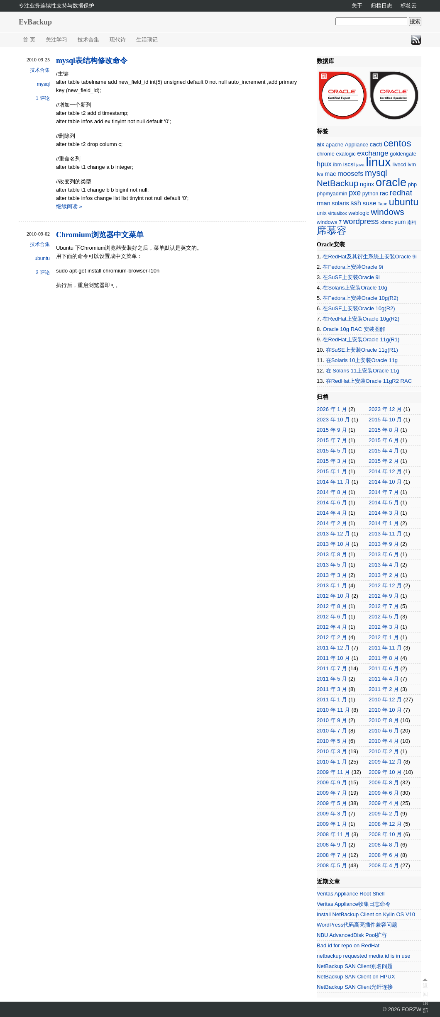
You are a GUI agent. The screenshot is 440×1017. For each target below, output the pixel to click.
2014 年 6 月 (332, 502)
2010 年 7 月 (332, 730)
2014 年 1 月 (384, 523)
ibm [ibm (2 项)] (337, 164)
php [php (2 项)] (412, 184)
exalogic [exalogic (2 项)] (346, 154)
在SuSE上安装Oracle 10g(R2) (359, 308)
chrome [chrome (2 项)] (326, 154)
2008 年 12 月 (385, 824)
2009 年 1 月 (332, 824)
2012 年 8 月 (332, 606)
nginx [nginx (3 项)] (367, 184)
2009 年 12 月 (385, 762)
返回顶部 (425, 998)
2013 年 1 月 (332, 585)
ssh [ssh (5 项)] (355, 203)
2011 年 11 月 (385, 648)
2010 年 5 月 (332, 741)
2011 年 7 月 (332, 668)
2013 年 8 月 (332, 554)
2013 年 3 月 (332, 575)
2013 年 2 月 (384, 575)
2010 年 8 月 (384, 720)
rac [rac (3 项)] (384, 193)
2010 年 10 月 (385, 710)
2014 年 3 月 (384, 513)
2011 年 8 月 (384, 658)
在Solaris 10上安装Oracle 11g (362, 360)
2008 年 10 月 (385, 834)
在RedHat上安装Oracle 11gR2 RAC (369, 381)
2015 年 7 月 (332, 440)
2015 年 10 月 (385, 419)
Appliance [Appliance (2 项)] (356, 144)
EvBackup (35, 22)
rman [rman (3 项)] (323, 203)
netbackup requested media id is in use (363, 956)
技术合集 (88, 39)
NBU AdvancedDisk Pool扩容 (352, 935)
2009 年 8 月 (384, 782)
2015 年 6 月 (384, 440)
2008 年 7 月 (332, 855)
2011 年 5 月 (332, 679)
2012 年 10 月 (333, 596)
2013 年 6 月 (384, 554)
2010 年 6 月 (384, 730)
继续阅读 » (69, 206)
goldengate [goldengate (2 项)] (403, 154)
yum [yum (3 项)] (400, 222)
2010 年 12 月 (385, 699)
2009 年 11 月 (333, 772)
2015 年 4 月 (384, 451)
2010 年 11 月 (333, 710)
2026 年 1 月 (332, 409)
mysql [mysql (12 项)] (376, 173)
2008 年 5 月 (332, 865)
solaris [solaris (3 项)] (340, 203)
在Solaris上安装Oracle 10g (355, 288)
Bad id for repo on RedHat (348, 945)
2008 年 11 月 (333, 834)
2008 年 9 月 (332, 845)
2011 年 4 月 (384, 679)
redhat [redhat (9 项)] (401, 192)
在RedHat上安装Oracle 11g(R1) (361, 339)
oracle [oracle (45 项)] (391, 182)
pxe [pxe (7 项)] (355, 193)
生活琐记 (147, 39)
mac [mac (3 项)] (330, 173)
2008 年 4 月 (384, 865)
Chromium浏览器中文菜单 (100, 235)
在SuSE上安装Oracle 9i (351, 277)
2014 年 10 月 (385, 482)
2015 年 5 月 (332, 451)
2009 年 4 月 (384, 803)
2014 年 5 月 (384, 502)
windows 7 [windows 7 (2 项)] (329, 222)
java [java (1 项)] (360, 164)
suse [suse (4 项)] (369, 203)
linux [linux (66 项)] (378, 162)
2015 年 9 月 (332, 430)
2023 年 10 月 (333, 419)
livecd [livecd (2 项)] (399, 164)
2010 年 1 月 (332, 762)
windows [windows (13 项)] (387, 212)
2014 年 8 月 (332, 492)
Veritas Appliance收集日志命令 (354, 904)
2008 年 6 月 (384, 855)
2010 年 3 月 (332, 751)
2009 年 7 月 (332, 793)
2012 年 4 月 (332, 627)
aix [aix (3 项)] (320, 144)
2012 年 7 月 (384, 606)
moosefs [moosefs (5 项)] (350, 174)
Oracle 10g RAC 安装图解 (354, 329)
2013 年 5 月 (332, 565)
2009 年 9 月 (332, 782)
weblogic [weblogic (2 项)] (358, 213)
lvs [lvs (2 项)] (320, 174)
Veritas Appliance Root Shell (350, 893)
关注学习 (56, 39)
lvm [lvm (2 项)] (412, 164)
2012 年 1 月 (384, 637)
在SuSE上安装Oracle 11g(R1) (362, 350)
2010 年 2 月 (384, 751)
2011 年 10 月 (333, 658)
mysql (43, 84)
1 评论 (43, 98)
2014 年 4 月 (332, 513)
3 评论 (43, 272)
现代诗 (118, 39)
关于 (357, 5)
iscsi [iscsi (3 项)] (349, 164)
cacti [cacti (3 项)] (376, 144)
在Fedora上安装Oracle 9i (353, 267)
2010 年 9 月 (332, 720)
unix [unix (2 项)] (322, 213)
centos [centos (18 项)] (397, 143)
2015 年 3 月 (332, 461)
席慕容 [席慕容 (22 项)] (332, 230)
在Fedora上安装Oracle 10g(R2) (360, 298)
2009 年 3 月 (332, 813)
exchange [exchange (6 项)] (372, 153)
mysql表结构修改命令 (91, 60)
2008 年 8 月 (384, 845)
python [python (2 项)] (370, 193)
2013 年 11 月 (385, 533)
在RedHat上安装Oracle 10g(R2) (361, 319)
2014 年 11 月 (333, 482)
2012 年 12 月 (385, 585)
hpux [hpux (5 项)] (324, 164)
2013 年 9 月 (384, 544)
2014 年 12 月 (385, 471)
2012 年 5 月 (384, 616)
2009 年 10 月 (385, 772)
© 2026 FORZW (402, 1009)
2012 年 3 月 (384, 627)
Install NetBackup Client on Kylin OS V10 (366, 914)
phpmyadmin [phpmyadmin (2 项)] (332, 193)
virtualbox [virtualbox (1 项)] (337, 213)
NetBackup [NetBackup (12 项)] (337, 183)
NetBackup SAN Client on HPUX (356, 976)
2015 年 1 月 (332, 471)
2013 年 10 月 (333, 544)
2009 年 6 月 (384, 793)
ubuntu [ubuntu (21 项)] (403, 202)
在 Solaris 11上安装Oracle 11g (362, 370)
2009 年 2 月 (384, 813)
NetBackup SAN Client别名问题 (355, 966)
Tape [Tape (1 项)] (382, 203)
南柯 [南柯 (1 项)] (411, 222)
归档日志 (381, 5)
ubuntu (42, 258)
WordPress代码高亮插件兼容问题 (357, 925)
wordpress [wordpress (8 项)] (361, 221)
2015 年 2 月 (384, 461)
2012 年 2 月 (332, 637)
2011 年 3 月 (332, 689)
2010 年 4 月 (384, 741)
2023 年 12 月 (385, 409)
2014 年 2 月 (332, 523)
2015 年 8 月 (384, 430)
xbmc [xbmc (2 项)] (386, 222)
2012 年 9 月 (384, 596)
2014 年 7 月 (384, 492)
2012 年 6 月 (332, 616)
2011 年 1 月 (332, 699)
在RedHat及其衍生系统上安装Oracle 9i (369, 256)
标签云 (409, 5)
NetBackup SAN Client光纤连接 (355, 987)
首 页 (29, 39)
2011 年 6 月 (384, 668)
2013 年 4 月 (384, 565)
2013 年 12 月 (333, 533)
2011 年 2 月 (384, 689)
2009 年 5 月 (332, 803)
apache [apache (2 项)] (334, 144)
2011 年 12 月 (333, 648)
